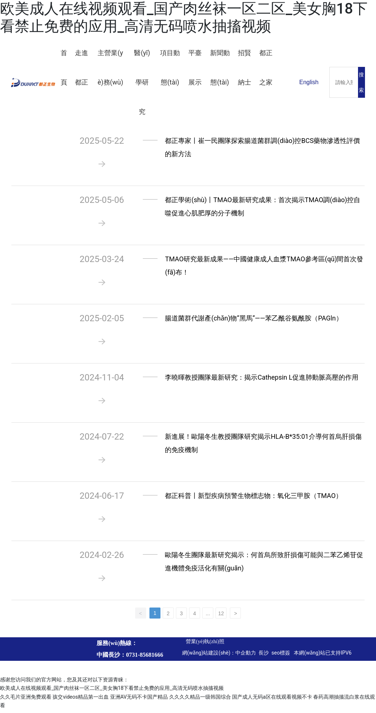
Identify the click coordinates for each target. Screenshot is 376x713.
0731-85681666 (144, 658)
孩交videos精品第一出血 (81, 700)
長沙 (263, 656)
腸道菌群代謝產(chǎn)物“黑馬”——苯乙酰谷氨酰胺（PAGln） (253, 321)
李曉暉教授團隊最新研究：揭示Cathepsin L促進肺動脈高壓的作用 (261, 380)
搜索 (361, 82)
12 (221, 617)
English (308, 82)
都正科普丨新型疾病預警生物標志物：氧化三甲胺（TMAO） (253, 499)
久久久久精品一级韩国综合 (200, 700)
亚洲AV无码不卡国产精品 (139, 700)
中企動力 (245, 656)
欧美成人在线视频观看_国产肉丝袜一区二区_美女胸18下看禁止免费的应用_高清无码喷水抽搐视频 (184, 17)
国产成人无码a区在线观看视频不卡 (272, 700)
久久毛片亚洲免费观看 (25, 700)
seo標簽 (281, 656)
